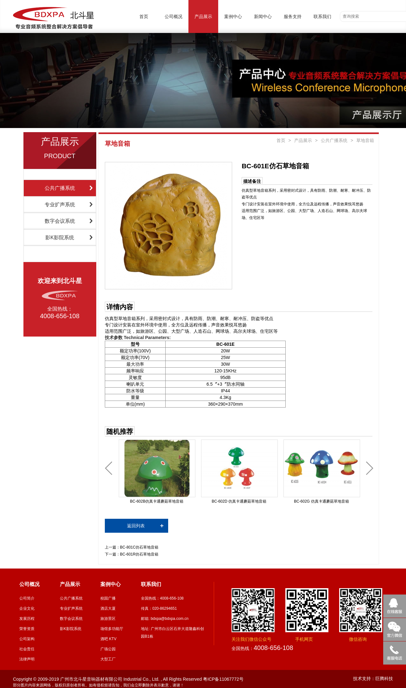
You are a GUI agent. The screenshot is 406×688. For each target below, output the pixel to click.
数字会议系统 (60, 221)
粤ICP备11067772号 (223, 679)
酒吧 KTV (108, 639)
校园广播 (108, 598)
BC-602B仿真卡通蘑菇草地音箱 (156, 501)
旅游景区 (108, 618)
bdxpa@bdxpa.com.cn (170, 618)
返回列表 (136, 525)
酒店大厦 (108, 608)
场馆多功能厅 (111, 629)
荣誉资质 (27, 629)
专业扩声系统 (60, 204)
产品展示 (203, 16)
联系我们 (322, 16)
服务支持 (292, 16)
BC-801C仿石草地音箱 (139, 547)
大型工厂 (108, 659)
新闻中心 (263, 16)
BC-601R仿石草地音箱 (139, 554)
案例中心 (233, 16)
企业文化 (27, 608)
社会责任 (27, 649)
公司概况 (173, 16)
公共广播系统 (60, 188)
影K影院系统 (59, 237)
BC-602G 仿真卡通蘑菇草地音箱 (321, 501)
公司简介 (27, 598)
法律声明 (27, 659)
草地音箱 (365, 140)
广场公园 (108, 649)
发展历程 (27, 618)
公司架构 (27, 639)
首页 (143, 16)
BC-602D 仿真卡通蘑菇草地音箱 (239, 501)
